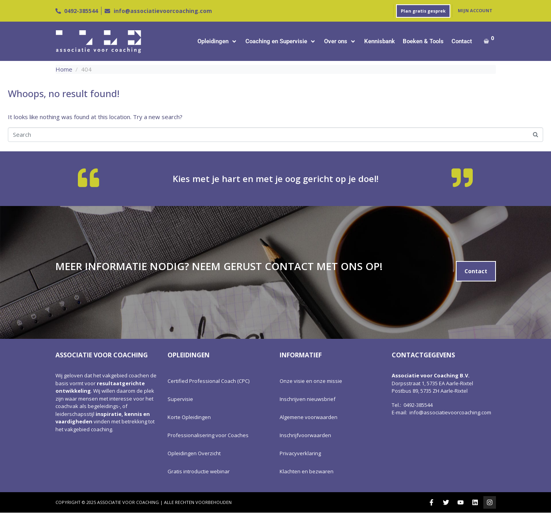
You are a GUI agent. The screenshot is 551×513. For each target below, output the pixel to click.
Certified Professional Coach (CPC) (208, 380)
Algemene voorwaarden (308, 417)
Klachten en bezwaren (307, 471)
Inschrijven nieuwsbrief (307, 399)
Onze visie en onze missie (311, 380)
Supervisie (180, 399)
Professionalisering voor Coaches (208, 435)
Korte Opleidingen (189, 417)
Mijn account (475, 10)
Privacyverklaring (300, 453)
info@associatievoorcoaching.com (450, 412)
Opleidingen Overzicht (194, 453)
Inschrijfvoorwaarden (305, 435)
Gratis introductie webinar (199, 471)
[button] (217, 41)
